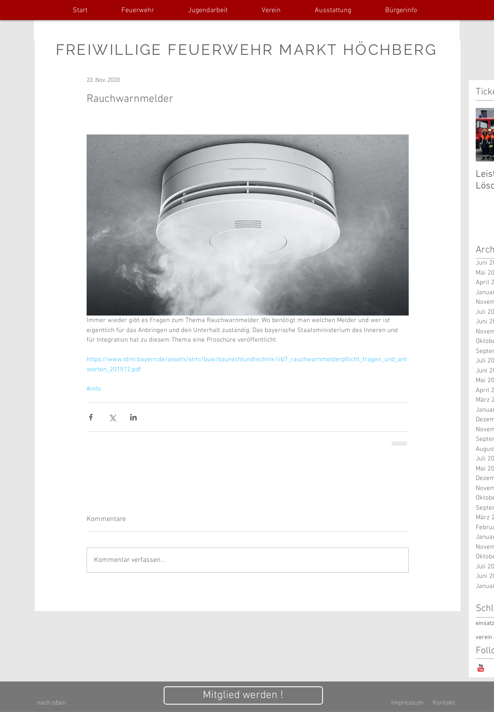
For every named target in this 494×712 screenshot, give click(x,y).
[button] (138, 11)
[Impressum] (407, 703)
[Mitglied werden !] (243, 695)
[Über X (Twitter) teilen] (112, 417)
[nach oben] (51, 703)
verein (484, 637)
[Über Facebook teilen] (91, 417)
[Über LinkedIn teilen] (133, 417)
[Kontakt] (444, 703)
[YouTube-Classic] (481, 668)
